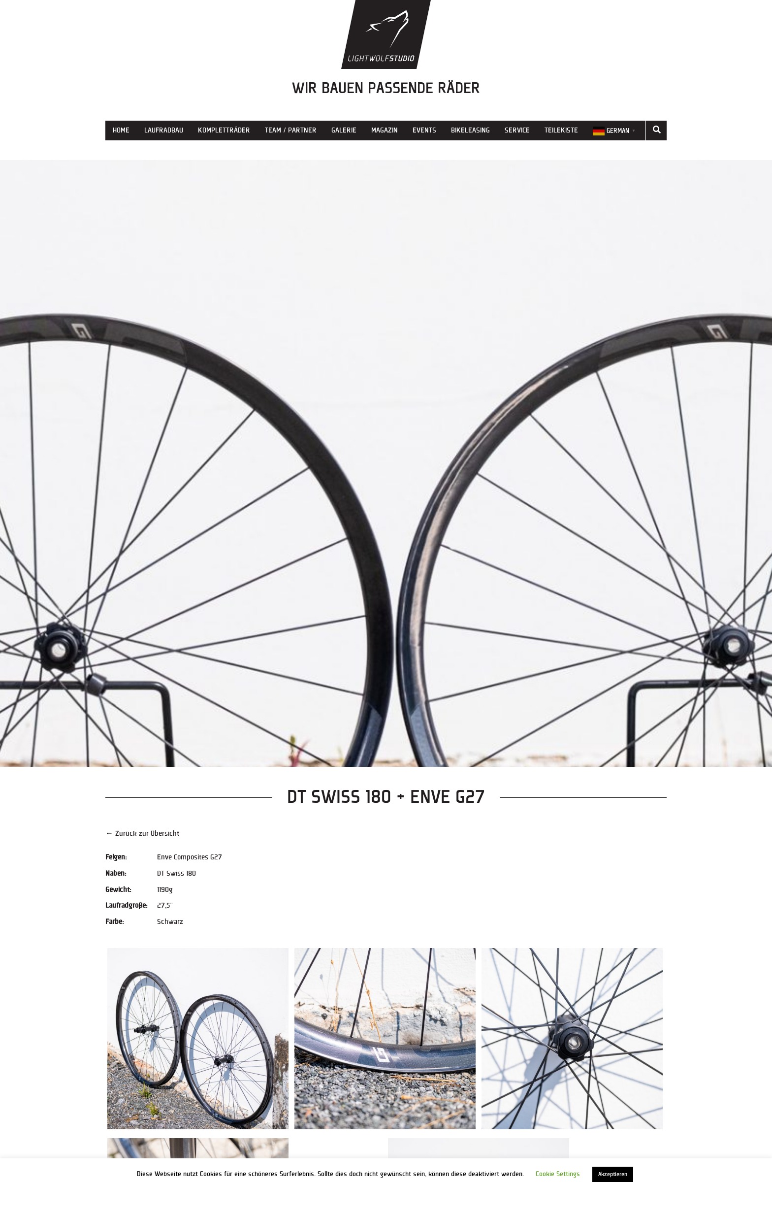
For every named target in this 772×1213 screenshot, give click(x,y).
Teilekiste (561, 130)
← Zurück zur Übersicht (142, 833)
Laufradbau (163, 130)
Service (517, 130)
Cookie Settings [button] (558, 1174)
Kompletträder (224, 130)
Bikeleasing (470, 130)
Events (424, 130)
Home (121, 130)
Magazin (384, 130)
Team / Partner (291, 130)
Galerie (343, 130)
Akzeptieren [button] (612, 1174)
